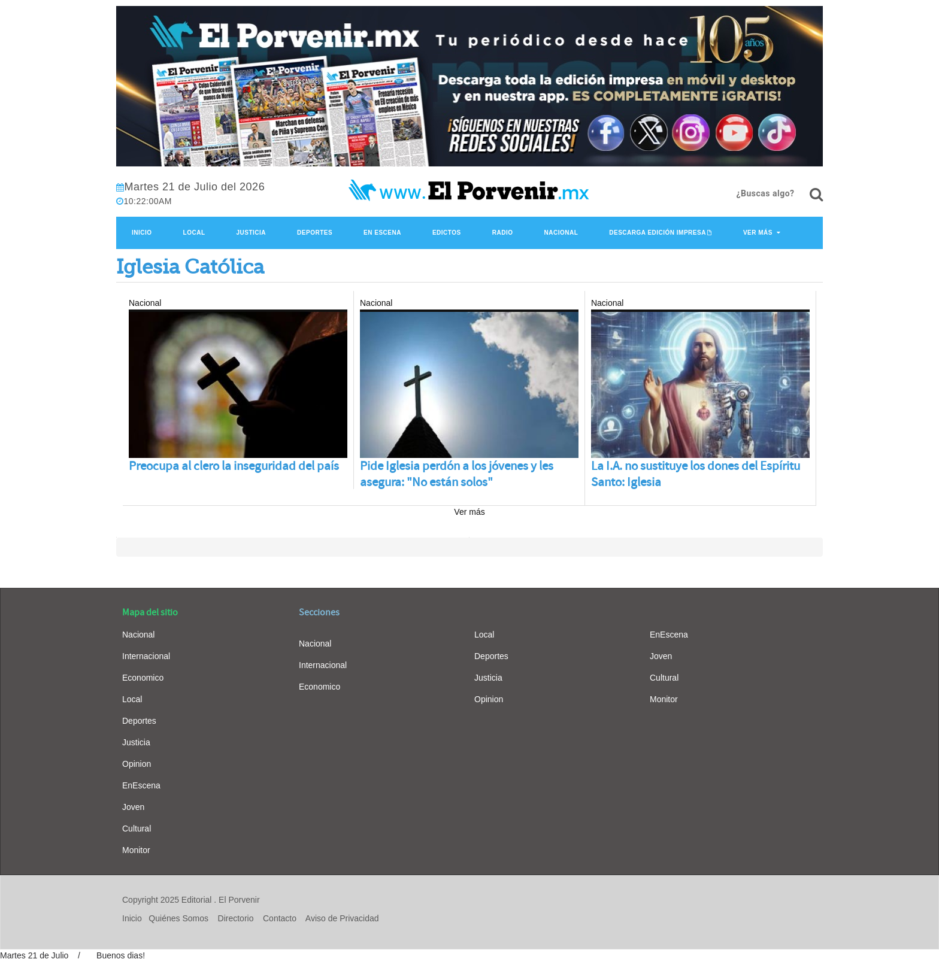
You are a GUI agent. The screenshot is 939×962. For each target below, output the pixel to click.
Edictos (446, 232)
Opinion (136, 764)
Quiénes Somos (178, 918)
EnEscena (141, 785)
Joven (133, 807)
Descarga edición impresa (657, 232)
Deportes (314, 232)
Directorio (236, 918)
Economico (142, 677)
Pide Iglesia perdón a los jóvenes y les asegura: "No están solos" (456, 474)
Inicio (142, 232)
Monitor (136, 850)
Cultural (136, 828)
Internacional (146, 656)
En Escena (382, 232)
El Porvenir (239, 900)
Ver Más (758, 232)
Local (194, 232)
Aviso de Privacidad (342, 918)
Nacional (561, 232)
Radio (502, 232)
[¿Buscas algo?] (816, 194)
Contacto (279, 918)
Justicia (251, 232)
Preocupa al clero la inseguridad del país (234, 466)
